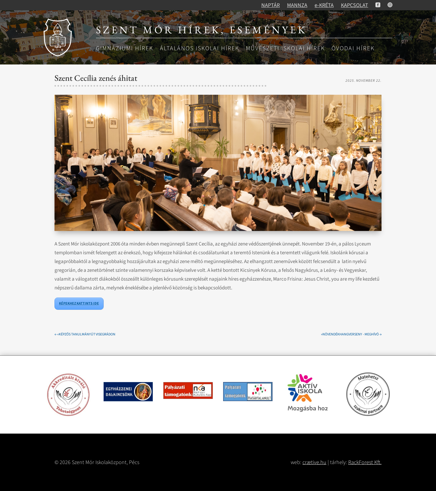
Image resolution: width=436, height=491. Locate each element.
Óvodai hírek (353, 49)
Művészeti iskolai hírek (285, 49)
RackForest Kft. (365, 462)
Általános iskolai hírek (199, 49)
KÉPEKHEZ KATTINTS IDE (79, 303)
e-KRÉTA (324, 5)
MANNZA (297, 5)
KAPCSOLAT (354, 5)
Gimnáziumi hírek (124, 49)
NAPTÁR (270, 5)
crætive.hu (314, 462)
